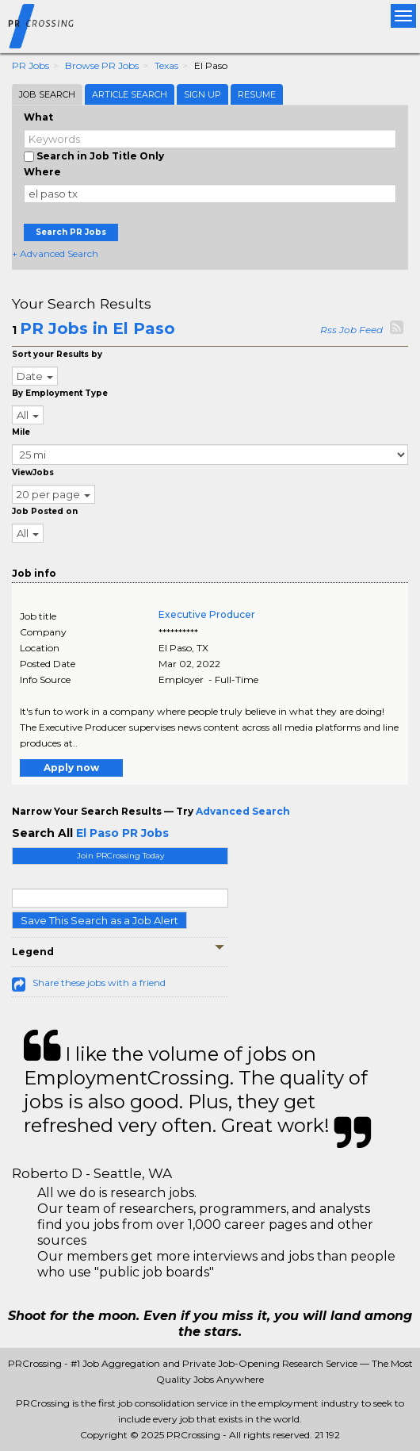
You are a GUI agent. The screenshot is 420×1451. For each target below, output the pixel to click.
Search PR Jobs (71, 232)
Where (42, 172)
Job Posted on (45, 511)
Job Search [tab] (47, 94)
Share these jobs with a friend (99, 982)
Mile (21, 432)
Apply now (71, 767)
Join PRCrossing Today (120, 855)
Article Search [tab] (129, 94)
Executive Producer (206, 614)
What (38, 117)
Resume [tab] (257, 94)
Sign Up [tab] (202, 94)
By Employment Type (60, 393)
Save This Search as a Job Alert (99, 920)
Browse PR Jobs (102, 65)
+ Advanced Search (55, 253)
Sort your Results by (57, 354)
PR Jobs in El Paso (97, 328)
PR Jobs (30, 65)
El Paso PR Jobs (122, 833)
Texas (166, 65)
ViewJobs (33, 472)
